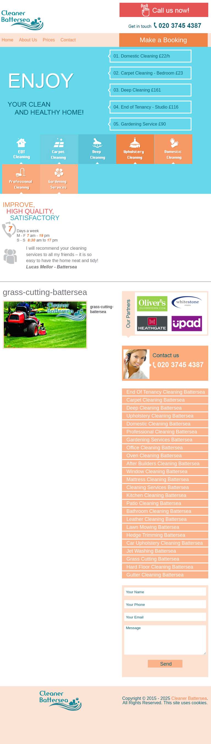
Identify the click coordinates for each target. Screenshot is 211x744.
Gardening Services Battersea (159, 439)
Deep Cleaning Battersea (154, 408)
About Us (28, 40)
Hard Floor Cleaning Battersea (159, 567)
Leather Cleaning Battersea (156, 519)
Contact (68, 40)
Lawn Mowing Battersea (152, 527)
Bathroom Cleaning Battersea (158, 511)
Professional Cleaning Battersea (161, 432)
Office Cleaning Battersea (154, 447)
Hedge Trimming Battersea (155, 535)
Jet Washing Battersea (151, 551)
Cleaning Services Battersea (157, 487)
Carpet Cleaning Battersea (155, 400)
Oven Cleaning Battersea (154, 455)
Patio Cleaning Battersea (153, 503)
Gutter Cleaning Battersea (155, 575)
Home (7, 40)
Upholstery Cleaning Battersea (159, 416)
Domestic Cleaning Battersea (158, 424)
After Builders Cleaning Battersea (162, 463)
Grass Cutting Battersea (152, 559)
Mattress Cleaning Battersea (157, 479)
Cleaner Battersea (189, 698)
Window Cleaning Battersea (156, 471)
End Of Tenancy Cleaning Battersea (165, 392)
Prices (49, 40)
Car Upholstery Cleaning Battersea (164, 543)
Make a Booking (163, 40)
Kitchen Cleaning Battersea (156, 495)
